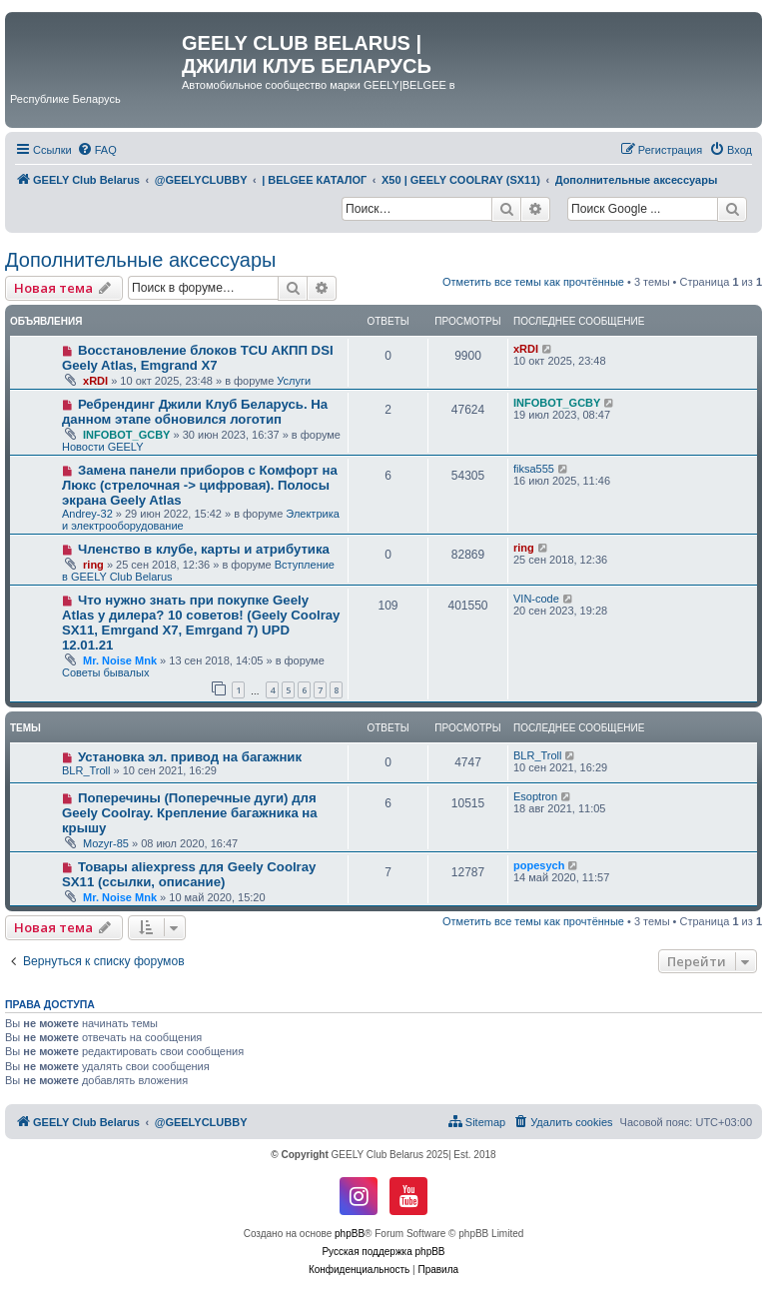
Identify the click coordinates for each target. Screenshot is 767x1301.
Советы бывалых (105, 672)
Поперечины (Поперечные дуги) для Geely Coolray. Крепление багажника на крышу (190, 812)
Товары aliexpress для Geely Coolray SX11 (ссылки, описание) (189, 874)
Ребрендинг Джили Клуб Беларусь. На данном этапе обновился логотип (195, 412)
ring (93, 565)
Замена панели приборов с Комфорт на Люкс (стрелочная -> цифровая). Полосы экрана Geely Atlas (200, 485)
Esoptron (535, 796)
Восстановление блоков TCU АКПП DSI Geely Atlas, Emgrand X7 (198, 358)
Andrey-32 (87, 514)
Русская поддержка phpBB (383, 1251)
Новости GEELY (103, 447)
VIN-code (536, 599)
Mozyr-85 (106, 843)
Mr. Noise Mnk (120, 660)
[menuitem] (97, 150)
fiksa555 (533, 469)
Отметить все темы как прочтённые (533, 282)
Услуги (294, 381)
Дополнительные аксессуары (141, 260)
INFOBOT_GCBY (126, 435)
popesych (538, 865)
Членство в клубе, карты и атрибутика (204, 549)
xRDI (95, 381)
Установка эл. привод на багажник (190, 756)
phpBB (350, 1233)
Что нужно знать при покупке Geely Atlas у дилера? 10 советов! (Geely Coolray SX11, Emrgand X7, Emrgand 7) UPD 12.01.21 (201, 622)
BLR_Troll (86, 770)
